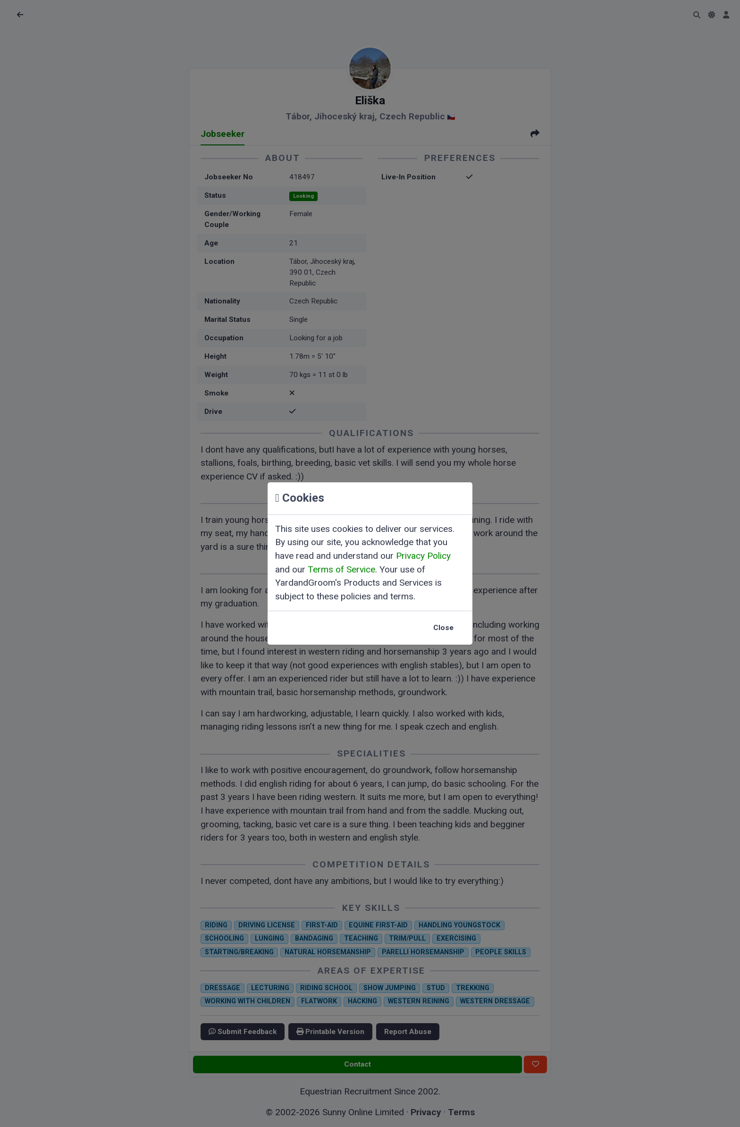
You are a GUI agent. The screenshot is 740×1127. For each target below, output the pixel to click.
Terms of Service (341, 569)
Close (443, 627)
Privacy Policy (423, 555)
